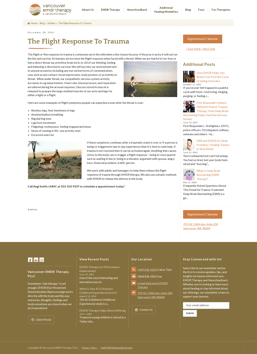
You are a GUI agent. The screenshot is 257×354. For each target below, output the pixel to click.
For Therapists (221, 9)
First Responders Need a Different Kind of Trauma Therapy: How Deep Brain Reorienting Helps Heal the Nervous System (205, 111)
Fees (201, 9)
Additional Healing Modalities (166, 9)
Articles (33, 209)
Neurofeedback (137, 9)
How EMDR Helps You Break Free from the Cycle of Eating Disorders (212, 77)
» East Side (192, 48)
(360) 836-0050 (147, 269)
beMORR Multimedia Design (116, 347)
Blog (188, 9)
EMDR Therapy (110, 9)
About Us (88, 9)
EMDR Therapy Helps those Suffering (102, 310)
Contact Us (144, 310)
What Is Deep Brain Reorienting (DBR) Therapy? (208, 174)
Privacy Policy (89, 347)
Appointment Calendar (202, 39)
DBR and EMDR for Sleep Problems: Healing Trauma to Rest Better (212, 145)
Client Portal (41, 320)
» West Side (208, 48)
